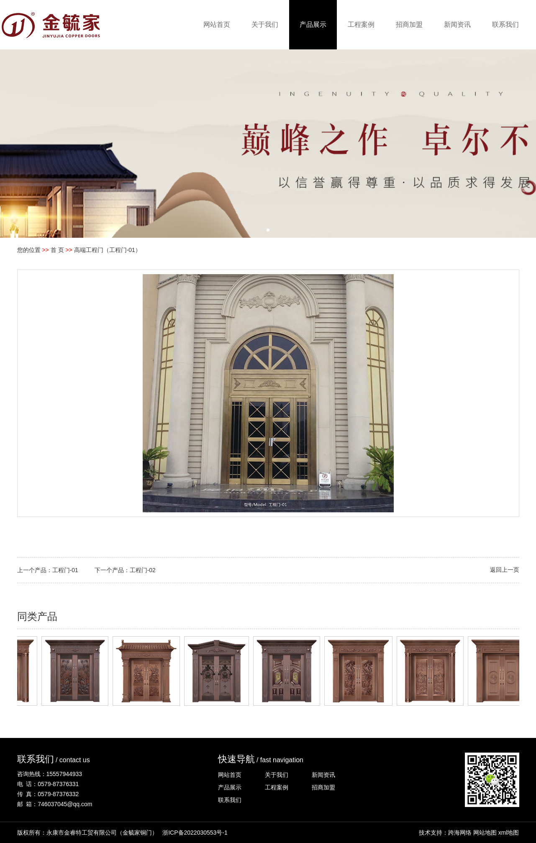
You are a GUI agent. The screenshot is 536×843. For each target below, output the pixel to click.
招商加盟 (409, 24)
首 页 (57, 250)
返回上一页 (504, 569)
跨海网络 (460, 832)
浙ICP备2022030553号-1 (195, 832)
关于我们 (264, 24)
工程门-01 (65, 570)
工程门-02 (143, 570)
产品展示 (313, 24)
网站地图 (485, 832)
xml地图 (508, 832)
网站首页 (216, 24)
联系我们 (505, 24)
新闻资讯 (457, 24)
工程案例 (361, 24)
